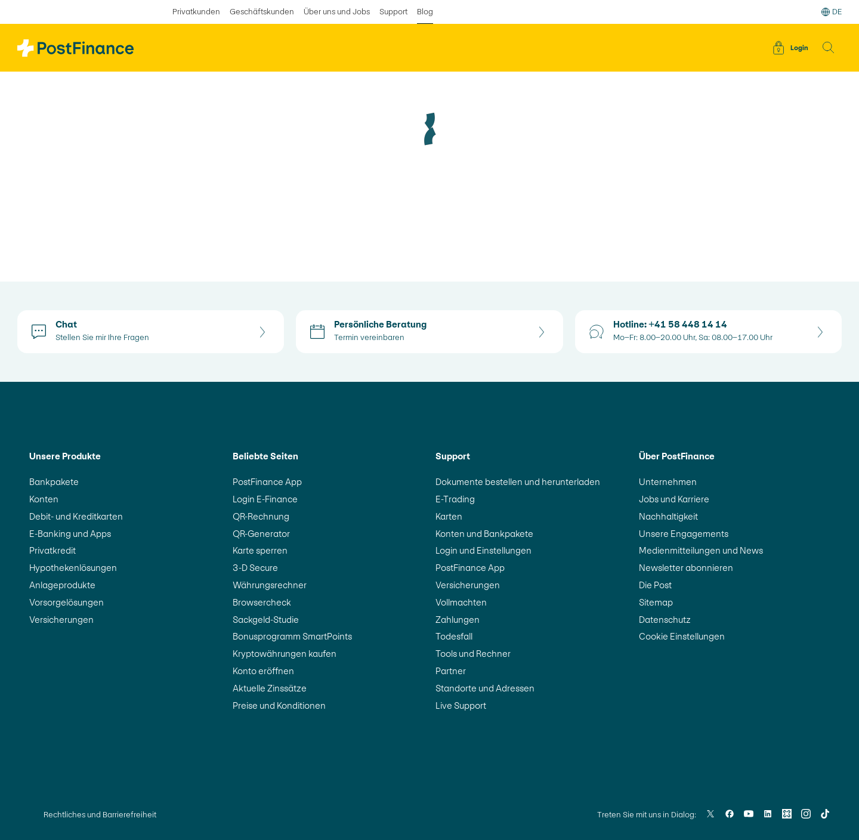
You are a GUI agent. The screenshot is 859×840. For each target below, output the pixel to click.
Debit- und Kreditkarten (76, 516)
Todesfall (453, 636)
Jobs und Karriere (674, 499)
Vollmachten (461, 602)
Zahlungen (457, 619)
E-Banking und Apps (70, 533)
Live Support (460, 705)
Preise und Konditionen (279, 705)
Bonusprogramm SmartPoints (292, 636)
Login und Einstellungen (483, 550)
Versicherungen (61, 619)
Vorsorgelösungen (66, 602)
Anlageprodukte (62, 585)
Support (393, 12)
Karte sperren (260, 550)
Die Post (655, 585)
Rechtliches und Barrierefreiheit (100, 815)
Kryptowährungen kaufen (284, 653)
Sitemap (656, 602)
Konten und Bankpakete (484, 533)
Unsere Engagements (683, 533)
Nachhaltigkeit (668, 516)
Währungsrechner (270, 585)
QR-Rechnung (261, 516)
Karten (448, 516)
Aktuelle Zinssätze (270, 688)
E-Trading (455, 499)
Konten (43, 499)
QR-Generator (261, 533)
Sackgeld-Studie (266, 619)
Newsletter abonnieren (686, 567)
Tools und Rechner (473, 653)
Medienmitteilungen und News (701, 550)
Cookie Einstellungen (682, 636)
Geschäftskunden (262, 12)
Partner (450, 671)
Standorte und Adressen (484, 688)
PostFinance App (267, 481)
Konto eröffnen (263, 671)
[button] (828, 48)
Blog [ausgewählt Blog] (425, 12)
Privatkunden (196, 12)
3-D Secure (255, 567)
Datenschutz (665, 619)
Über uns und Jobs (337, 12)
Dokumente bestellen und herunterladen (517, 481)
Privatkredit (52, 550)
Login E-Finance (265, 499)
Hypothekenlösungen (73, 567)
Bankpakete (54, 481)
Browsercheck (262, 602)
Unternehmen (668, 481)
